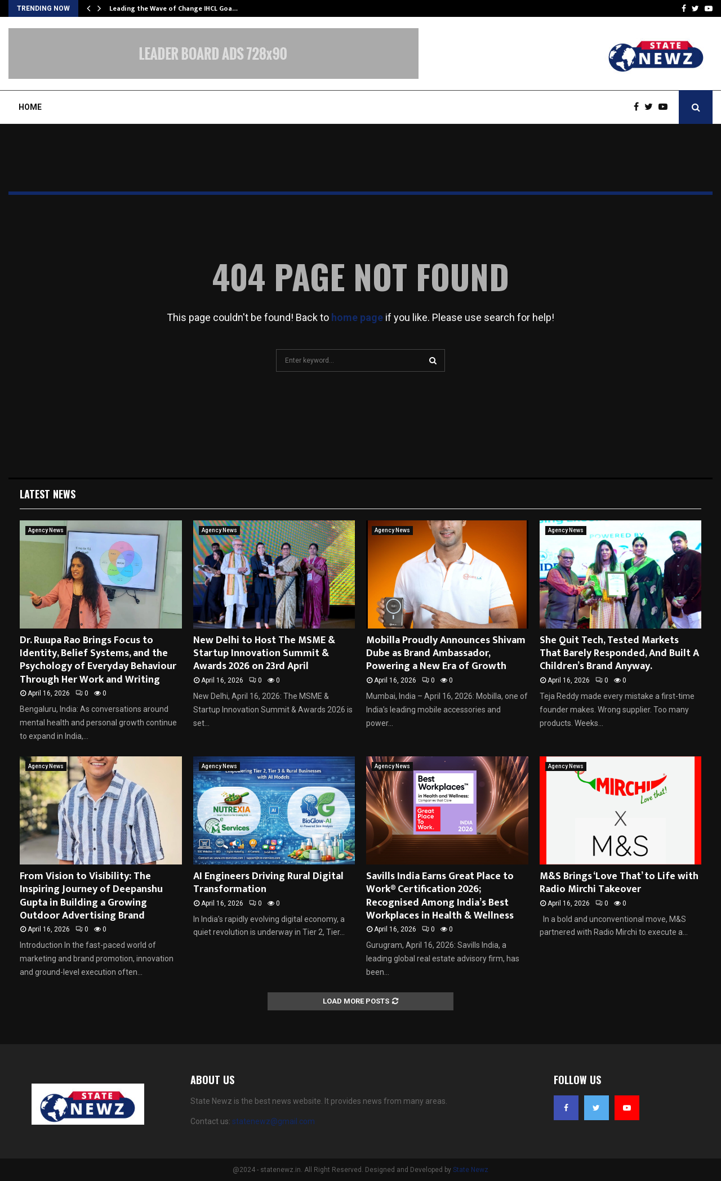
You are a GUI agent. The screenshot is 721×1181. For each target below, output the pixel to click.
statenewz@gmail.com (273, 1121)
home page (357, 317)
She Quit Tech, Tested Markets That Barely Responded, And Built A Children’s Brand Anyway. (619, 653)
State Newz (470, 1170)
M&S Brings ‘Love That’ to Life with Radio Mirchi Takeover (619, 883)
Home (30, 107)
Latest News (47, 494)
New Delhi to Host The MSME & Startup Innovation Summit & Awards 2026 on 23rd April (264, 653)
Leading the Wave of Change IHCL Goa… (173, 8)
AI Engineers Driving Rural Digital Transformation (268, 883)
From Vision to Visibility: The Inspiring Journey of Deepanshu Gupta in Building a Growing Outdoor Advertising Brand (91, 896)
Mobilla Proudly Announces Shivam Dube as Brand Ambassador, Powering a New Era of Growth (446, 653)
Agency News (46, 530)
